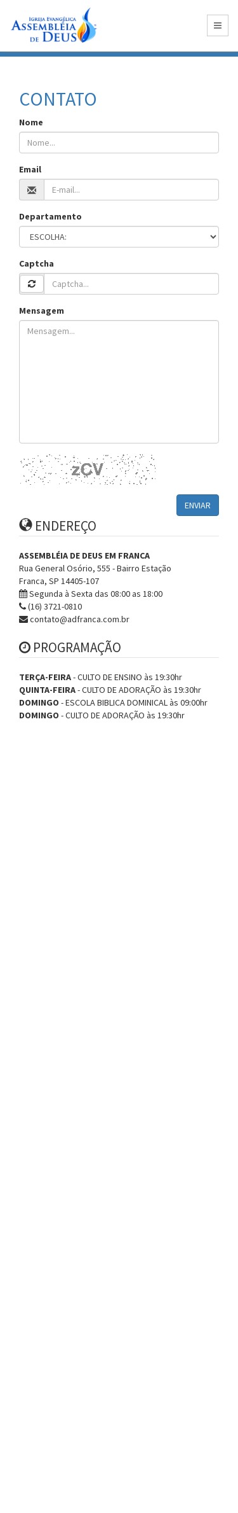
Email (30, 169)
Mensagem (41, 310)
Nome (31, 122)
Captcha (36, 263)
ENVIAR (198, 505)
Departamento (50, 216)
